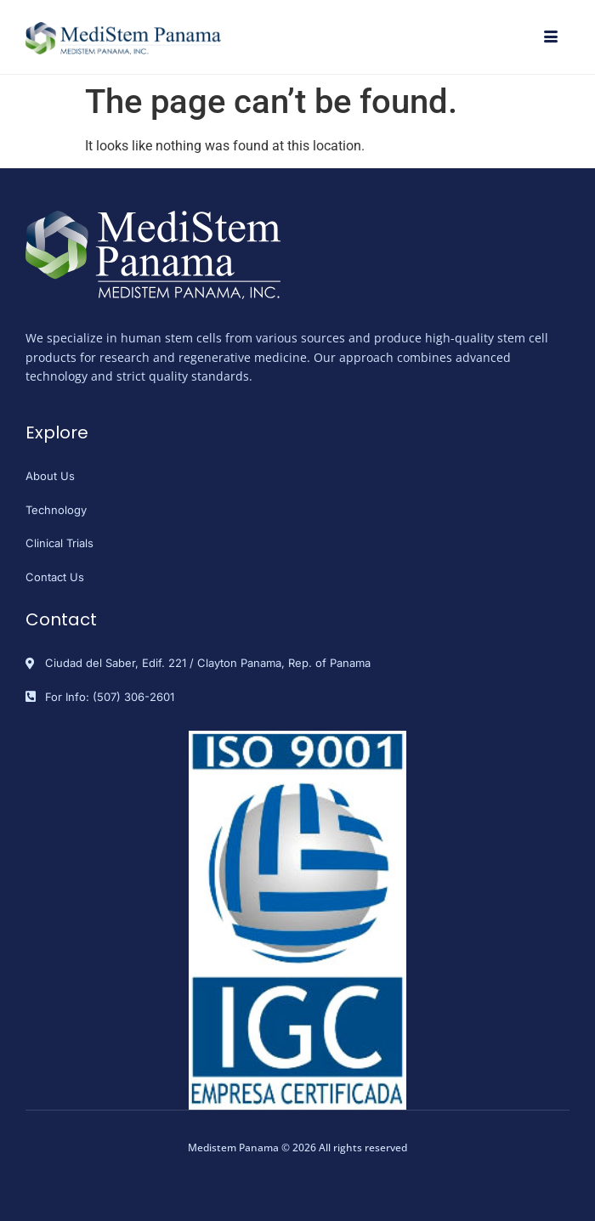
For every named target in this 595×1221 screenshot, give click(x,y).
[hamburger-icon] (550, 38)
